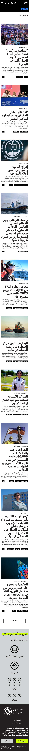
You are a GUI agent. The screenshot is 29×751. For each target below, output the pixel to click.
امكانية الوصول (17, 720)
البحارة (25, 308)
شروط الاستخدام (16, 723)
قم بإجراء (5, 3)
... (3, 77)
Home (25, 15)
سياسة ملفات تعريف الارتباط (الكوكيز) (9, 748)
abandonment (23, 251)
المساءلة (11, 481)
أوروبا (14, 610)
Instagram (14, 684)
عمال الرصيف (19, 77)
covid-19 (16, 131)
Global (9, 308)
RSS (9, 684)
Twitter (19, 679)
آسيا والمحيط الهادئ (18, 308)
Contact (14, 666)
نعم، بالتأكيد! (21, 741)
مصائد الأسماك (24, 481)
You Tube (9, 679)
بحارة (11, 184)
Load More (14, 621)
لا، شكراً (7, 741)
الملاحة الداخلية (11, 549)
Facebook (14, 679)
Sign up (14, 650)
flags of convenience (21, 184)
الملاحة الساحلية (24, 131)
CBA (26, 77)
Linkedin (19, 684)
